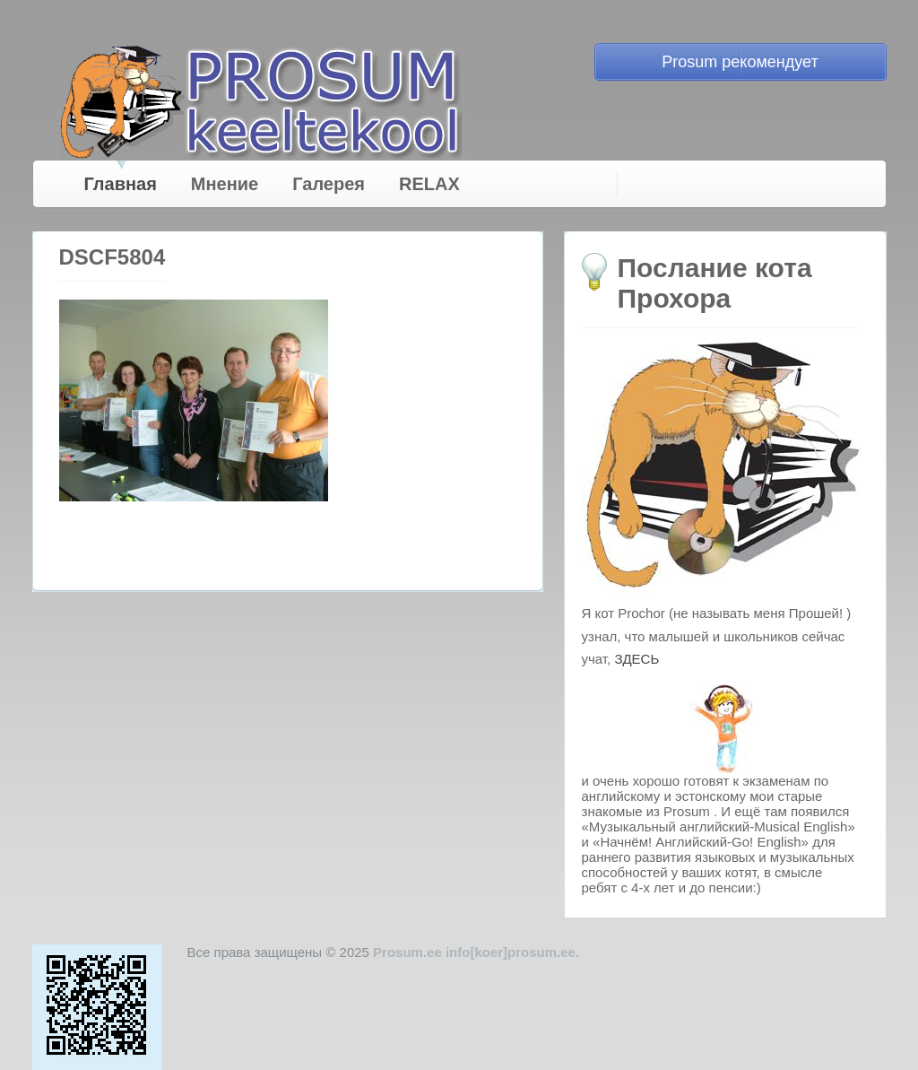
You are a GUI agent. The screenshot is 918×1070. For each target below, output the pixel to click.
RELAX (429, 184)
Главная (120, 184)
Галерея (328, 184)
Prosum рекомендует (740, 62)
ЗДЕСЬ (636, 658)
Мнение (224, 184)
